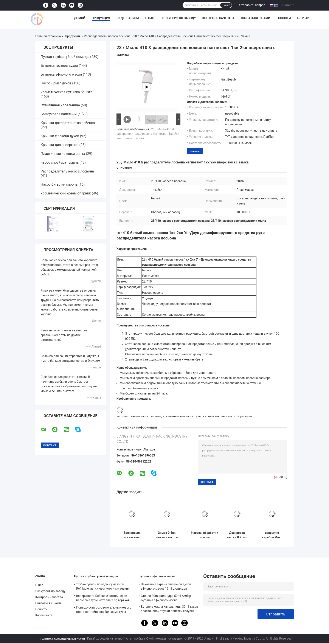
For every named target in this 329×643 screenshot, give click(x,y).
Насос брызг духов (56, 83)
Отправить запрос (252, 5)
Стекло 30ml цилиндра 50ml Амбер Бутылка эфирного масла (166, 598)
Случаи (303, 18)
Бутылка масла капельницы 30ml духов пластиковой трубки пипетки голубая (169, 609)
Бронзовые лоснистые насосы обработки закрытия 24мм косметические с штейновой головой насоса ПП (131, 535)
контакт (195, 151)
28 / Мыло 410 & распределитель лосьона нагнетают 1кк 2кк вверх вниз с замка (147, 133)
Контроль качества (218, 18)
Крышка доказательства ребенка (68, 123)
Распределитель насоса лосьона (107, 36)
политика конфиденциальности (62, 638)
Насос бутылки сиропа (59, 184)
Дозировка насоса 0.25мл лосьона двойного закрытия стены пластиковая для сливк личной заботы (237, 535)
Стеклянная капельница (60, 105)
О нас (149, 18)
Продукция (101, 18)
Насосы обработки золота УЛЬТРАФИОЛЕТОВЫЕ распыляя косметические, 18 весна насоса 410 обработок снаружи (205, 535)
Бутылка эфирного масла (61, 74)
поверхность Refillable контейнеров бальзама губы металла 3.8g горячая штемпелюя (102, 598)
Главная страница (48, 36)
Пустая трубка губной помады (65, 57)
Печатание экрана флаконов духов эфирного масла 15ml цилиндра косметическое (166, 587)
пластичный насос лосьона (142, 416)
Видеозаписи (127, 18)
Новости (284, 18)
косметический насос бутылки (184, 416)
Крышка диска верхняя (60, 145)
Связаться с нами (255, 18)
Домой (79, 18)
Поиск (226, 5)
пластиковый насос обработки (230, 416)
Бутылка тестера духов (59, 66)
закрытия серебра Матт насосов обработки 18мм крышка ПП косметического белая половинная (272, 535)
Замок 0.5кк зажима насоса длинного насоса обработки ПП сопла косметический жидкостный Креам (167, 535)
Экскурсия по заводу (178, 18)
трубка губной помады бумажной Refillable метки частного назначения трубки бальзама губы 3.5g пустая (103, 587)
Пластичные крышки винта (63, 154)
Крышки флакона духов (60, 136)
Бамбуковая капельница (61, 114)
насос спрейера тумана (60, 162)
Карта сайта (44, 615)
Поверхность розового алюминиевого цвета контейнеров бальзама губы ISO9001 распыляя (103, 610)
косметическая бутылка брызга (66, 92)
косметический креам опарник (66, 193)
